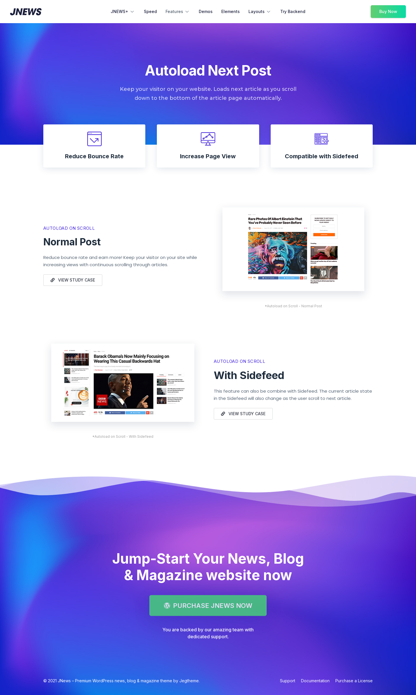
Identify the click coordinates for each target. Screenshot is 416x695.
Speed (150, 11)
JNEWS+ (123, 12)
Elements (230, 11)
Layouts (260, 12)
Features (178, 12)
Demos (206, 11)
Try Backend (292, 11)
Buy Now (388, 11)
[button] (72, 280)
